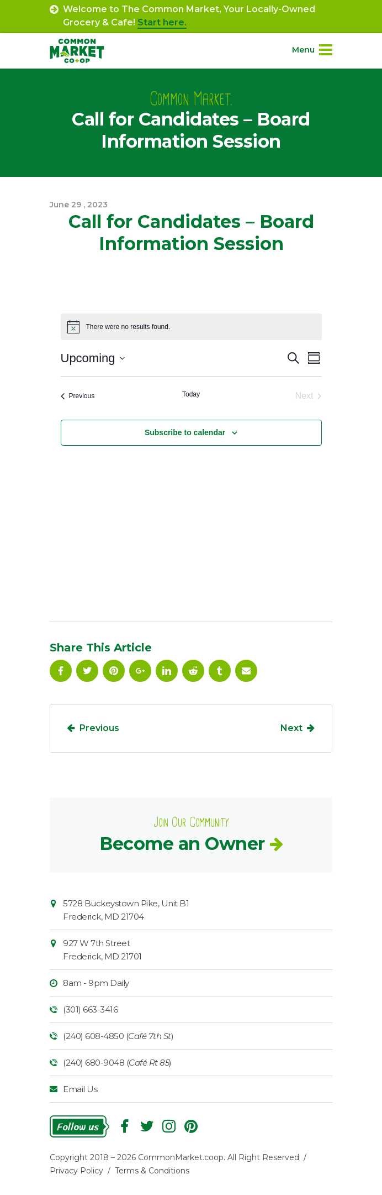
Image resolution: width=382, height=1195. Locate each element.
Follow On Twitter (87, 671)
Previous (99, 728)
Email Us (80, 1089)
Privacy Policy (76, 1171)
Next (291, 728)
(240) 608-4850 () (118, 1036)
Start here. (162, 22)
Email (246, 671)
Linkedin (167, 671)
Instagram (169, 1126)
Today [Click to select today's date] (191, 394)
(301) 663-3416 (90, 1009)
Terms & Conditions (152, 1171)
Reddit (193, 671)
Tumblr (220, 671)
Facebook (61, 671)
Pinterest (114, 671)
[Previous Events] (78, 396)
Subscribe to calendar (185, 432)
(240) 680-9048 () (117, 1062)
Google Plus (140, 671)
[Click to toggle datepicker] (93, 358)
